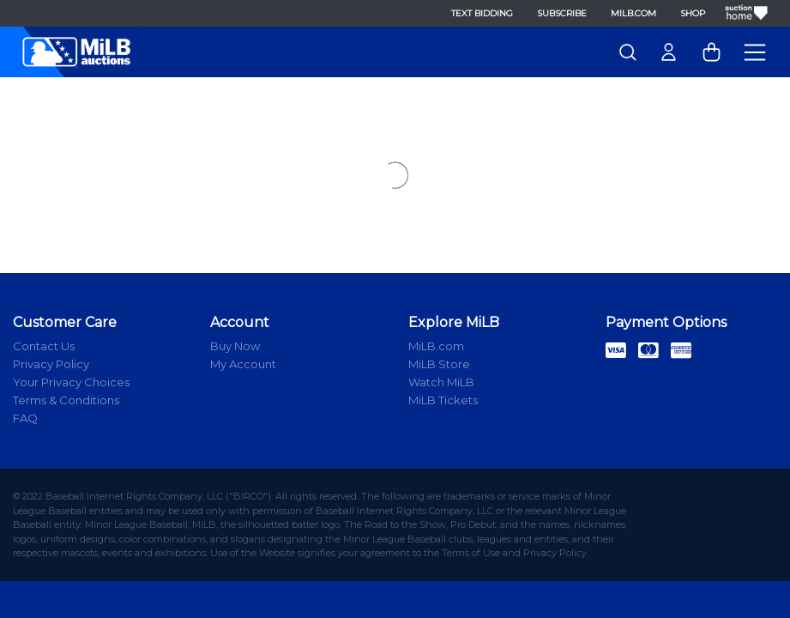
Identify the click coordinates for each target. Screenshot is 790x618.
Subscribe (562, 13)
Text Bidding (482, 13)
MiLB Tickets (443, 400)
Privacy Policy (51, 364)
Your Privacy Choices (71, 382)
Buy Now (235, 346)
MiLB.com (633, 13)
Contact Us (44, 346)
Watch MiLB (441, 382)
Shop (692, 13)
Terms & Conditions (66, 400)
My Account (243, 364)
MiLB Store (439, 364)
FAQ (25, 418)
